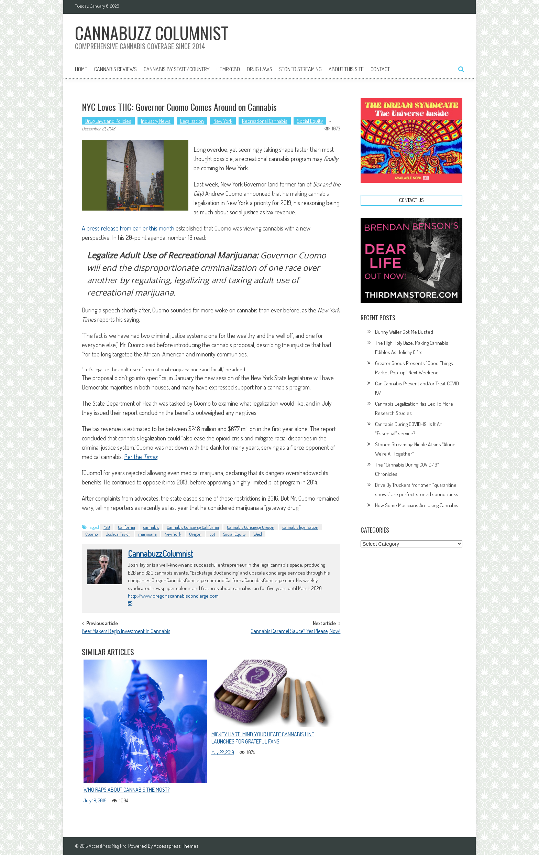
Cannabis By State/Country (177, 69)
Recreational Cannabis (264, 121)
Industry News (155, 121)
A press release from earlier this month (128, 228)
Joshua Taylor (118, 534)
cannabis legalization (300, 527)
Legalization (192, 121)
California (126, 527)
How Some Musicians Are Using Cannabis (416, 505)
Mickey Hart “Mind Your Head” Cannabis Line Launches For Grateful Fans (262, 738)
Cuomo (91, 534)
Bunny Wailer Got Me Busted (404, 332)
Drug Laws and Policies (108, 121)
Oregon (195, 534)
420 (106, 527)
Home (81, 69)
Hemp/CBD (228, 69)
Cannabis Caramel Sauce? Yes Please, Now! (295, 631)
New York (222, 121)
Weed (257, 534)
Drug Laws (259, 69)
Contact (380, 69)
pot (212, 534)
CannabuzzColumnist (160, 553)
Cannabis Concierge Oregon (250, 527)
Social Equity (310, 121)
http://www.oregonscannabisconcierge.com (173, 595)
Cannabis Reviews (115, 69)
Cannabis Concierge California (193, 527)
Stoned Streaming (300, 69)
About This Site (346, 69)
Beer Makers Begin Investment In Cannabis (126, 631)
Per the (140, 456)
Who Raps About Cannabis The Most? (126, 789)
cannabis (151, 527)
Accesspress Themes (176, 846)
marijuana (147, 534)
